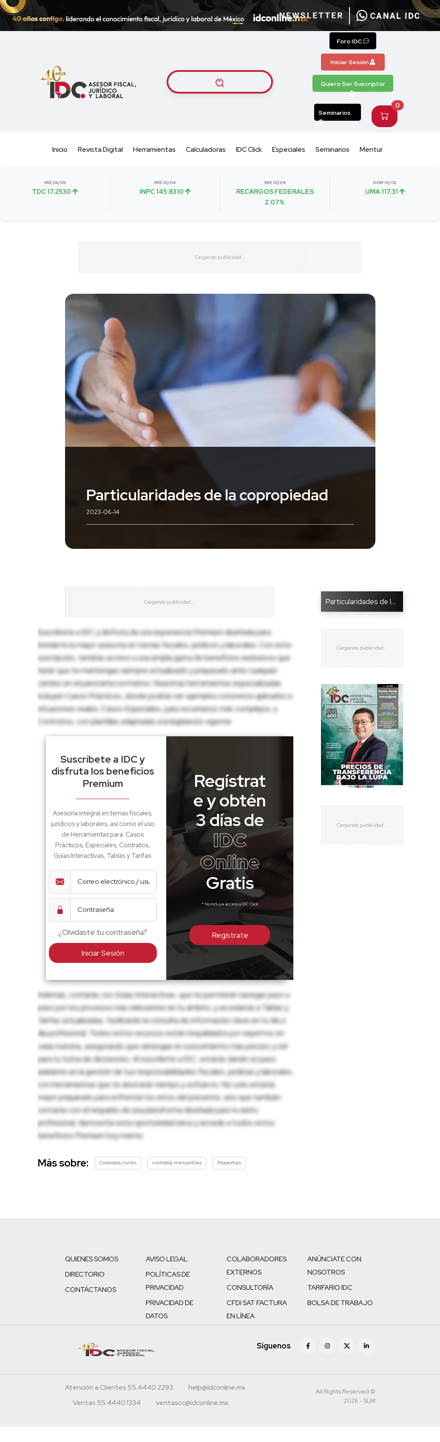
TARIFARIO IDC (329, 1303)
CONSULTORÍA (250, 1303)
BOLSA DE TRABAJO (340, 1318)
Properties (229, 1178)
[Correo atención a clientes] (216, 1404)
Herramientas (154, 149)
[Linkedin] (366, 1361)
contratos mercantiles (177, 1178)
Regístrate (230, 951)
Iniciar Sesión (352, 62)
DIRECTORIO (85, 1290)
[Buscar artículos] (220, 82)
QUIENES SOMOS (91, 1274)
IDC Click (249, 149)
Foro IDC (353, 41)
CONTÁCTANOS (90, 1305)
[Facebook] (307, 1361)
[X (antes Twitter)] (346, 1361)
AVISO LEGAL (166, 1274)
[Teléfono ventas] (107, 1419)
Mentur (371, 149)
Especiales (288, 149)
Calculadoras (206, 149)
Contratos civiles (117, 1178)
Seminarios (334, 115)
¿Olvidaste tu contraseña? (102, 948)
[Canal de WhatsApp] (388, 15)
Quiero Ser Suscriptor (353, 86)
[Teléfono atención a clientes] (119, 1404)
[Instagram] (327, 1361)
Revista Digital (100, 149)
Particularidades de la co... (366, 609)
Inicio (60, 149)
